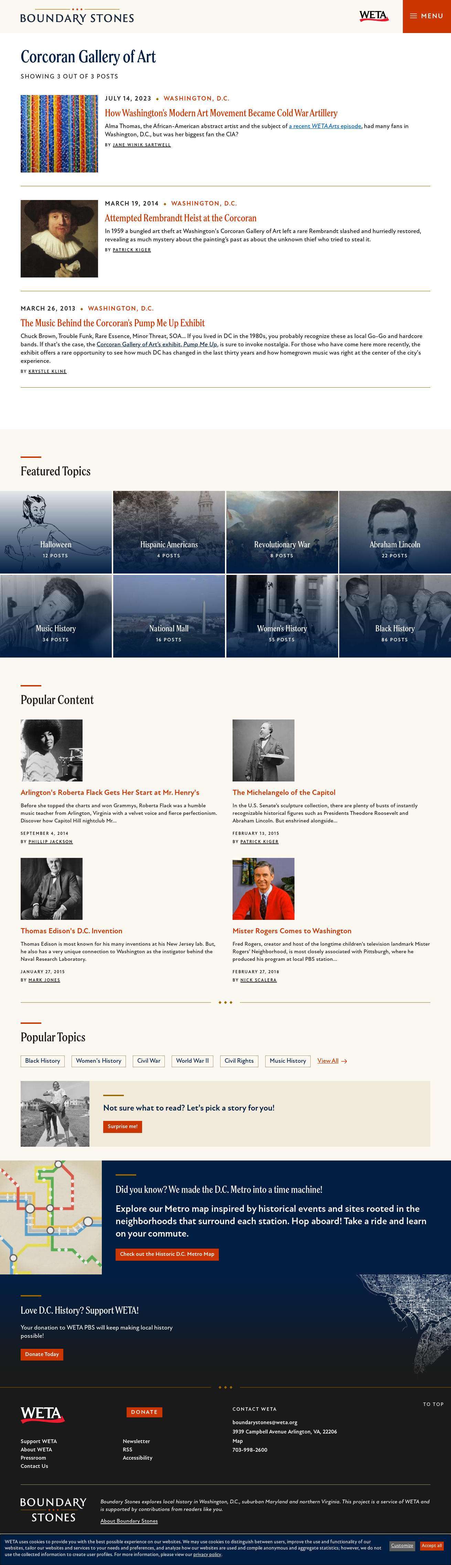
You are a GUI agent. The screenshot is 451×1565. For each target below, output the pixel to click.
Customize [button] (402, 1545)
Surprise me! (126, 1127)
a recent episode (325, 126)
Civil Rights (239, 1061)
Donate (148, 1418)
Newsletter (136, 1447)
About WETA (36, 1455)
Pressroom (33, 1464)
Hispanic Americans (169, 544)
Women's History (282, 628)
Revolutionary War (282, 544)
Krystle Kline (48, 372)
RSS (127, 1455)
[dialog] (225, 1549)
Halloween (56, 544)
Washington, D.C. (197, 99)
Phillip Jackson (51, 842)
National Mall (169, 628)
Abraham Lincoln (395, 544)
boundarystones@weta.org (265, 1428)
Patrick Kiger (132, 250)
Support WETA (39, 1447)
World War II (192, 1061)
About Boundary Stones (129, 1527)
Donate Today (46, 1359)
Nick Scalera (258, 980)
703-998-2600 (250, 1456)
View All (328, 1061)
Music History (56, 628)
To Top (433, 1410)
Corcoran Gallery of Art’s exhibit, (157, 345)
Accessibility (137, 1464)
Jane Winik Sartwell (142, 145)
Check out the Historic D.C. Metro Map (173, 1257)
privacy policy (207, 1554)
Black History (395, 628)
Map (238, 1447)
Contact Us (34, 1472)
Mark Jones (44, 980)
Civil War (148, 1061)
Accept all (432, 1545)
